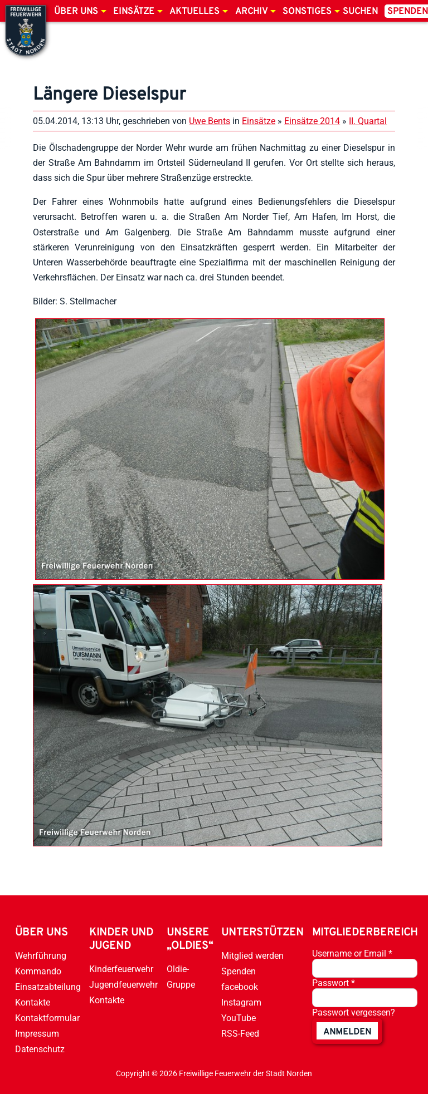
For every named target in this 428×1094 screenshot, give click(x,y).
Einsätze (133, 11)
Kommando (38, 971)
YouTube (238, 1018)
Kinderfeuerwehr (121, 969)
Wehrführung (40, 955)
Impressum (37, 1033)
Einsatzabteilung (48, 987)
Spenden (238, 971)
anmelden (347, 1032)
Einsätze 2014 (312, 121)
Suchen (360, 11)
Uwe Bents (209, 121)
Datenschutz (40, 1049)
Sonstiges (307, 11)
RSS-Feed (240, 1033)
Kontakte (32, 1002)
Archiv (251, 11)
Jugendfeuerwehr (123, 984)
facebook (239, 987)
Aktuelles (194, 11)
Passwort (333, 983)
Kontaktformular (47, 1018)
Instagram (241, 1002)
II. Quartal (368, 121)
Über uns (76, 11)
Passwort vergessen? (353, 1012)
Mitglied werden (252, 955)
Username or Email (352, 953)
